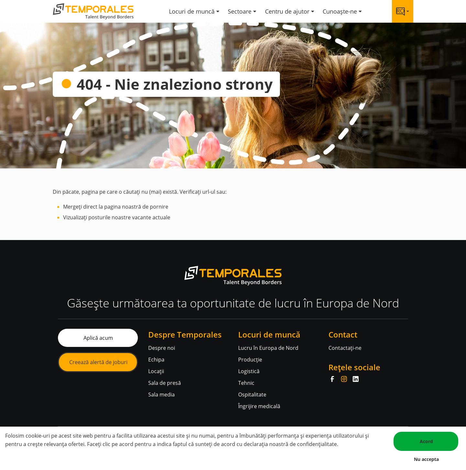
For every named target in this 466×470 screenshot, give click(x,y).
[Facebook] (332, 379)
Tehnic (246, 382)
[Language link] (402, 11)
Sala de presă (164, 382)
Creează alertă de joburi (98, 362)
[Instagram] (344, 379)
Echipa (156, 359)
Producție (250, 359)
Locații (156, 371)
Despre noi (161, 347)
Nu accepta (426, 459)
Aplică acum (98, 337)
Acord (426, 441)
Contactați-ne (344, 347)
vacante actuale (150, 217)
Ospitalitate (252, 394)
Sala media (161, 394)
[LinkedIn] (356, 379)
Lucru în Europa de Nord (268, 347)
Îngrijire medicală (259, 406)
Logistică (249, 371)
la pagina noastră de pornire (133, 206)
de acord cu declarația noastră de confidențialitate (275, 444)
